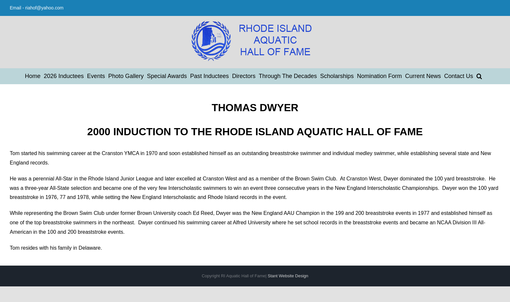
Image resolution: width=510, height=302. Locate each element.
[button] (479, 76)
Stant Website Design (288, 275)
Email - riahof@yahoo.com (36, 7)
